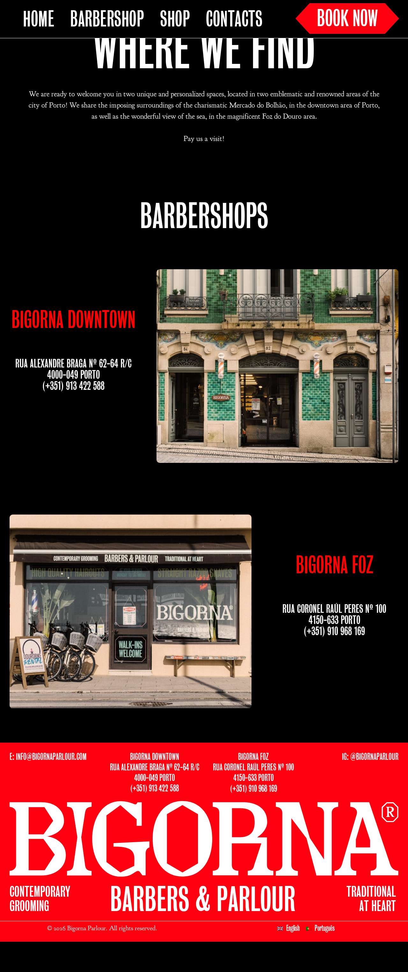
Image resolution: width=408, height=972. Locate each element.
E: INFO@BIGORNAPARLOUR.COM (48, 782)
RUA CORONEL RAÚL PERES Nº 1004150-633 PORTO (334, 640)
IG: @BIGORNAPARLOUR (370, 782)
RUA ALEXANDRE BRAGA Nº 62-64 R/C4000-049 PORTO (73, 395)
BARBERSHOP (107, 20)
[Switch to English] (288, 954)
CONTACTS (234, 20)
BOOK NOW (347, 19)
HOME (38, 20)
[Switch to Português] (320, 954)
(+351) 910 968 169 (334, 657)
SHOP (175, 20)
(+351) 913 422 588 (73, 412)
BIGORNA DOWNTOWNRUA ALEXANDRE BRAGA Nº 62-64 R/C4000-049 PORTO (154, 793)
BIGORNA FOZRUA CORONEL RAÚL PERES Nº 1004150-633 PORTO (253, 793)
